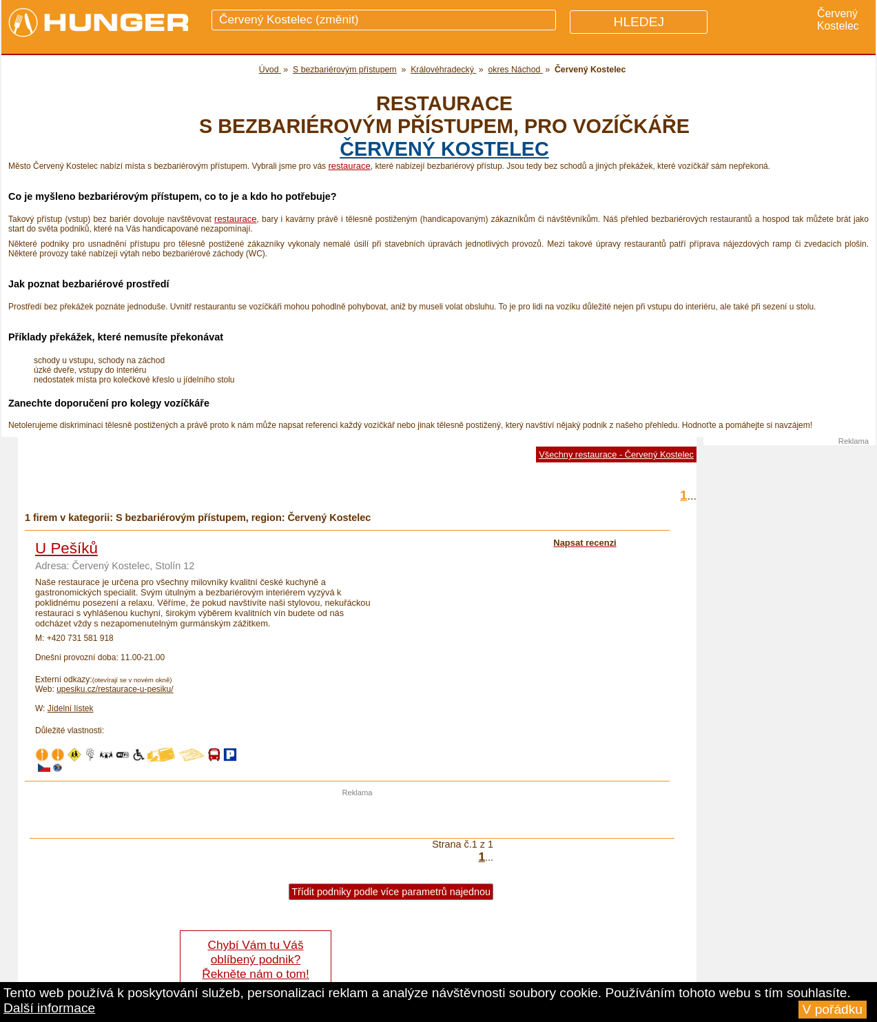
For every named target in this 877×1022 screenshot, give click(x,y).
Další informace (49, 1008)
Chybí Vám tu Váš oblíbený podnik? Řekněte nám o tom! (255, 959)
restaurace (349, 166)
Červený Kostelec (444, 149)
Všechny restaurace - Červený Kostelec (616, 454)
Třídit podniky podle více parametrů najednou (391, 891)
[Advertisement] (357, 817)
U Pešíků (66, 548)
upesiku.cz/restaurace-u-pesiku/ (114, 689)
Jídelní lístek (71, 708)
